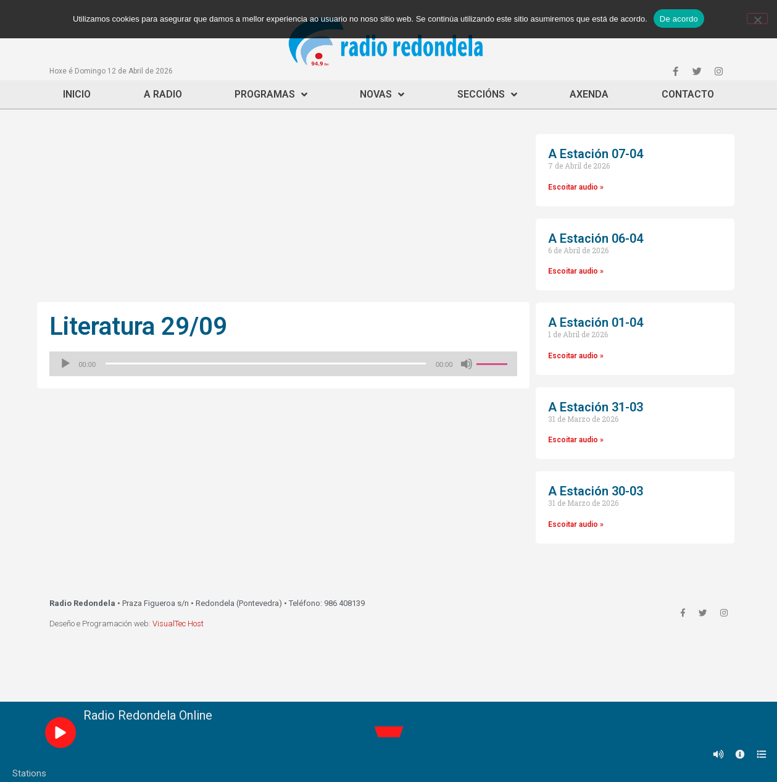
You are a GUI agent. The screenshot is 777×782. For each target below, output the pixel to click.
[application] (283, 363)
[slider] (266, 363)
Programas (271, 94)
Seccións (487, 94)
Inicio (77, 94)
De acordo (679, 18)
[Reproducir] (65, 364)
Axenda (589, 94)
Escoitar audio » (576, 187)
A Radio (163, 94)
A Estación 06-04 (595, 238)
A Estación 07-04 (595, 153)
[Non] (757, 18)
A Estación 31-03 (595, 407)
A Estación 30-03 (595, 491)
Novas (382, 94)
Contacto (688, 94)
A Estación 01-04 (595, 322)
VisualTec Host (178, 623)
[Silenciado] (466, 364)
